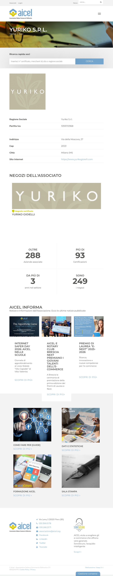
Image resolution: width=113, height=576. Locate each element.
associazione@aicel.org (49, 531)
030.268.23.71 (45, 527)
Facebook (43, 535)
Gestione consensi (87, 573)
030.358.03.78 (45, 523)
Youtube (43, 547)
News (75, 3)
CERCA (89, 61)
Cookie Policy (24, 570)
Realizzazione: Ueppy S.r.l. (94, 567)
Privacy (33, 570)
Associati (12, 3)
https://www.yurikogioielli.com (77, 159)
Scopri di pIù (24, 380)
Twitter (42, 543)
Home (12, 34)
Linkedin (43, 539)
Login (20, 3)
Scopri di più (22, 449)
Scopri (77, 552)
